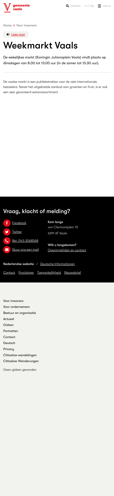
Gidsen (8, 325)
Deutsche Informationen (57, 264)
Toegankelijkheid (49, 272)
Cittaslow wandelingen (20, 355)
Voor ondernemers (16, 307)
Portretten (10, 331)
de (92, 6)
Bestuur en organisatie (19, 313)
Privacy (8, 349)
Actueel (8, 319)
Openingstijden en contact (67, 250)
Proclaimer (26, 272)
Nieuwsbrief (72, 272)
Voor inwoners (13, 301)
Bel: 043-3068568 (20, 241)
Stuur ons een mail (21, 249)
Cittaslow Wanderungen (21, 361)
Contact (9, 272)
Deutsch (9, 343)
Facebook (14, 223)
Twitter (12, 232)
